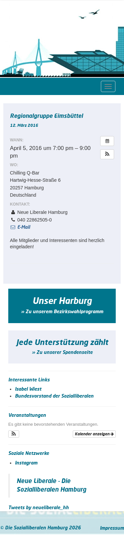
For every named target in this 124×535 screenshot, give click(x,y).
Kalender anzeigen (94, 434)
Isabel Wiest (28, 389)
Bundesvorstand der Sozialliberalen (54, 396)
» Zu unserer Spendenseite (62, 352)
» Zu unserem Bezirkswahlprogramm (62, 312)
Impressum (112, 528)
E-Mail (20, 227)
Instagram (26, 463)
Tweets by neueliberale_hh (38, 508)
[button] (107, 154)
